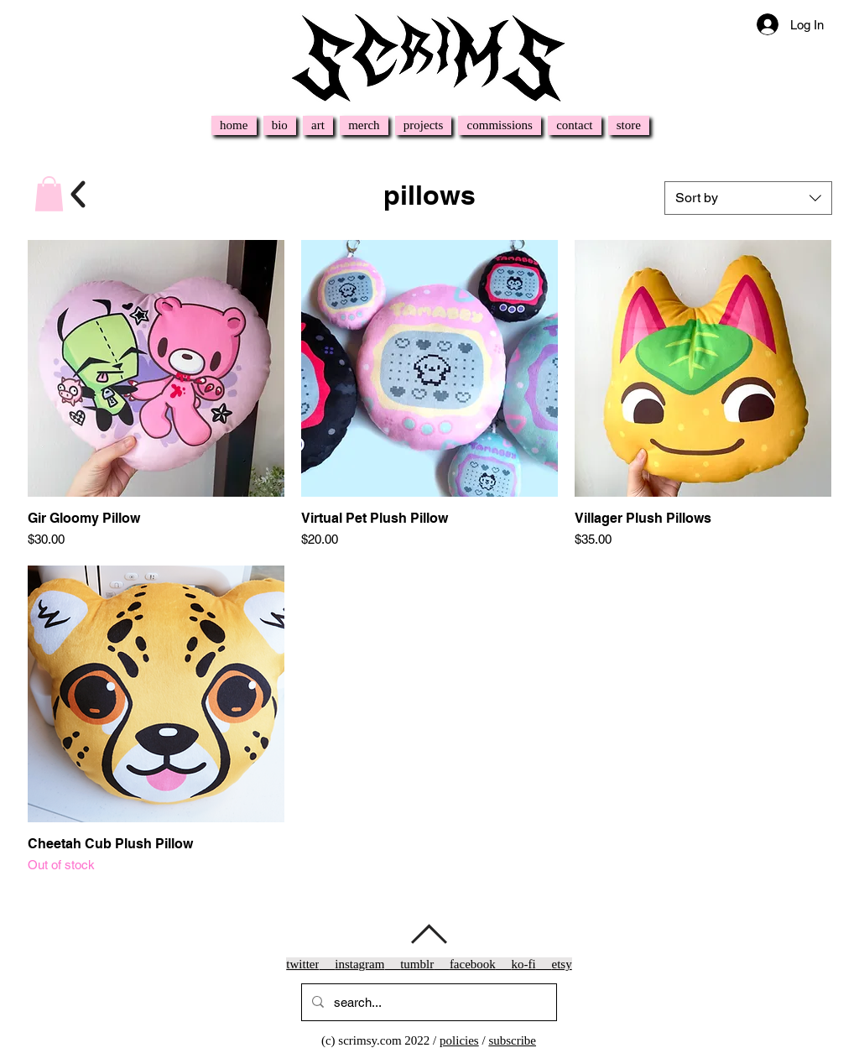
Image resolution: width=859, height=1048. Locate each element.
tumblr (417, 964)
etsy (562, 964)
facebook (473, 964)
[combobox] (748, 198)
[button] (49, 193)
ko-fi (524, 964)
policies (459, 1040)
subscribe (512, 1040)
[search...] (427, 1002)
